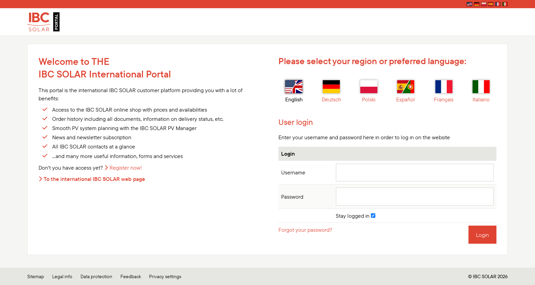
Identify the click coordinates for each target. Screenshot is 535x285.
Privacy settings (165, 276)
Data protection (96, 276)
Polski (368, 91)
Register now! (126, 167)
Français (443, 91)
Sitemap (35, 276)
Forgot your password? (305, 229)
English (294, 91)
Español (405, 91)
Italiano (481, 91)
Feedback (130, 276)
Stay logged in (355, 215)
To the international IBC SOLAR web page (94, 178)
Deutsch (331, 91)
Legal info (62, 276)
